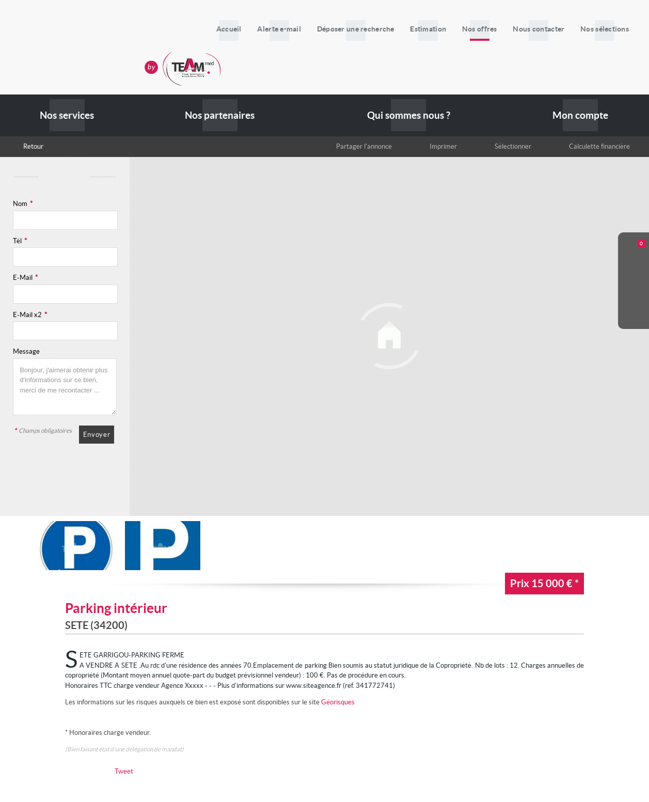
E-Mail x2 (30, 315)
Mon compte (580, 115)
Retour (33, 146)
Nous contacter (545, 29)
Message (26, 351)
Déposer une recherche (373, 29)
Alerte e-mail (301, 29)
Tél (20, 241)
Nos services (67, 115)
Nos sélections (606, 29)
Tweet (124, 771)
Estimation (442, 29)
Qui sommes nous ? (408, 115)
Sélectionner (513, 146)
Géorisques (338, 702)
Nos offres (489, 29)
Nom (23, 204)
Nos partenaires (220, 115)
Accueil (254, 29)
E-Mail (25, 277)
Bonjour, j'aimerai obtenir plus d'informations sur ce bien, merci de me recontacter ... (65, 386)
